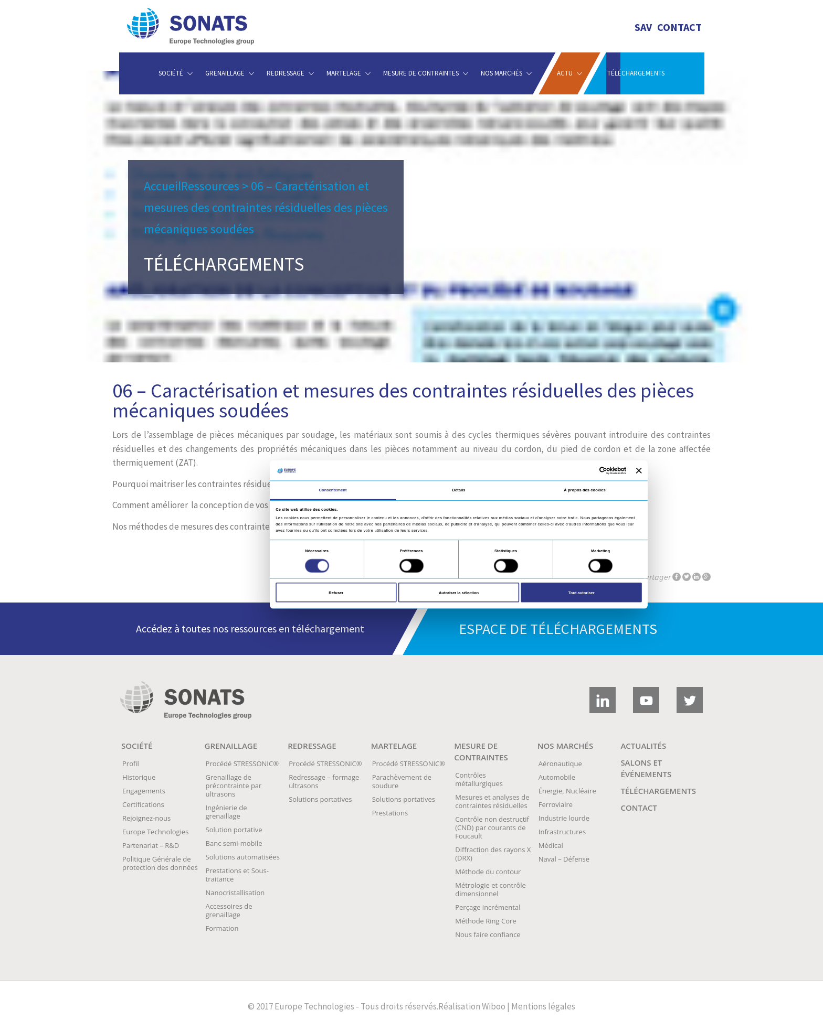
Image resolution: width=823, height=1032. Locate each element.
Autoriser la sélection (459, 592)
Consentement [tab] (333, 490)
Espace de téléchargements (558, 628)
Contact (679, 27)
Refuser (336, 592)
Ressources (210, 186)
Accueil (162, 186)
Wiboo (493, 1006)
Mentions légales (543, 1006)
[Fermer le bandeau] (639, 471)
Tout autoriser (581, 592)
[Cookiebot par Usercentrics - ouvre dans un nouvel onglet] (589, 471)
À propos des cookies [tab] (584, 490)
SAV (643, 27)
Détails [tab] (458, 490)
